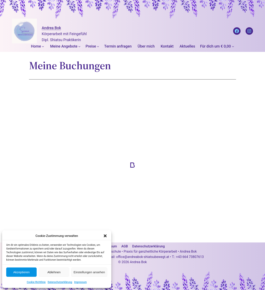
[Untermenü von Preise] (98, 46)
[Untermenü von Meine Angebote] (79, 46)
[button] (105, 236)
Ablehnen (53, 272)
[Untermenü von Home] (43, 46)
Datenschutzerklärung (60, 282)
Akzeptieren (21, 272)
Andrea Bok (51, 28)
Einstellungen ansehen (89, 272)
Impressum (80, 282)
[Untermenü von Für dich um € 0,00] (233, 46)
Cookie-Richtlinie (36, 282)
